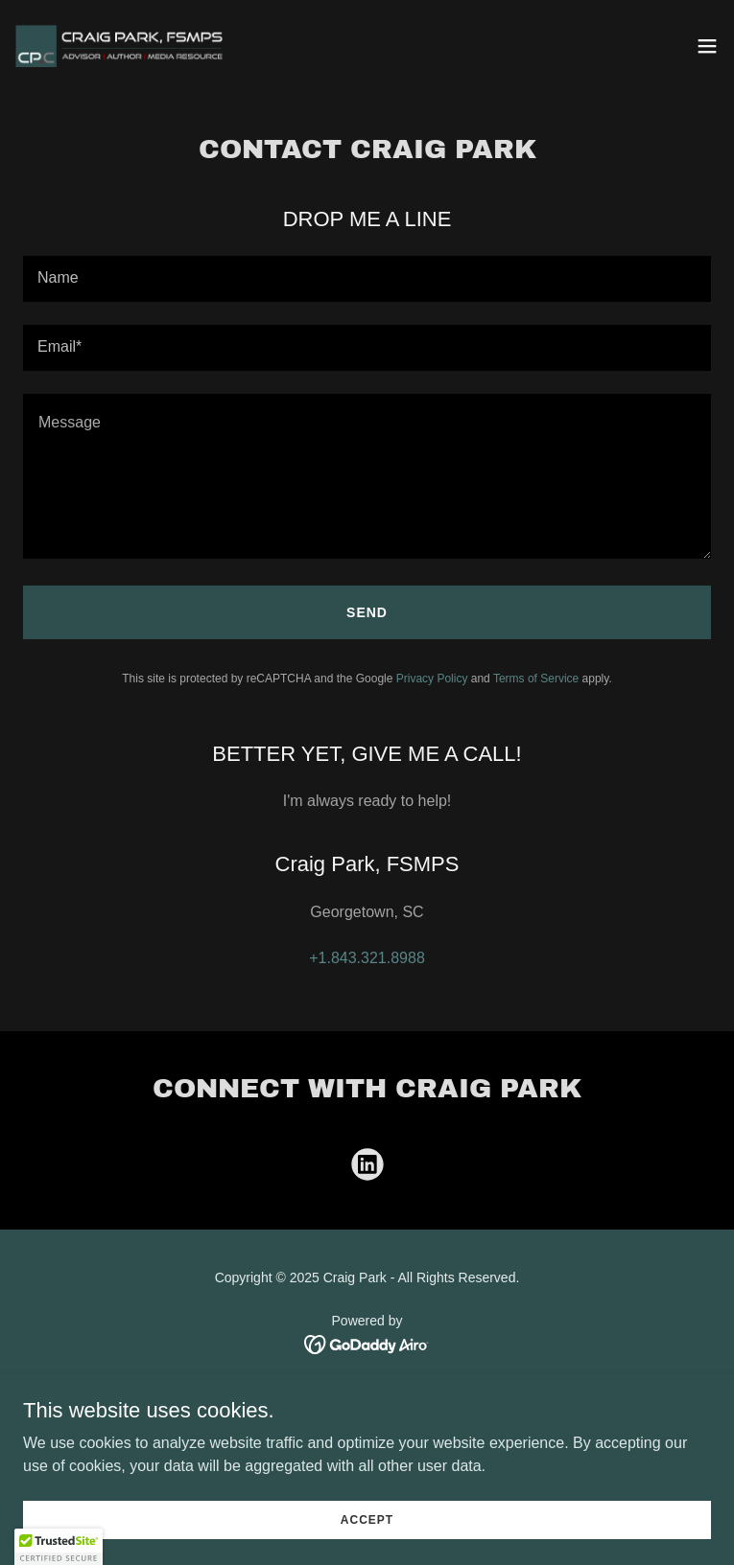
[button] (707, 46)
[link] (122, 46)
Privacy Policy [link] (432, 678)
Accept (367, 1519)
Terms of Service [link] (536, 678)
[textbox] (367, 279)
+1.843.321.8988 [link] (367, 958)
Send (367, 612)
